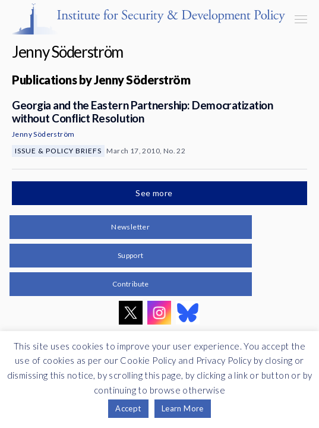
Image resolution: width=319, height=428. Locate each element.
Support (131, 255)
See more (155, 193)
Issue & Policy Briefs (58, 150)
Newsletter (130, 226)
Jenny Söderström (43, 134)
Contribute (130, 283)
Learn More (183, 408)
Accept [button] (128, 408)
